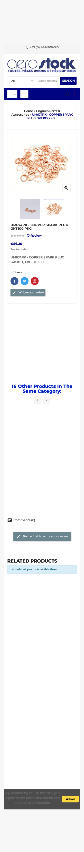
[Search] (48, 81)
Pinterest (35, 281)
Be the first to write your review (42, 537)
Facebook (15, 281)
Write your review (28, 293)
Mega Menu (24, 94)
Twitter (25, 281)
